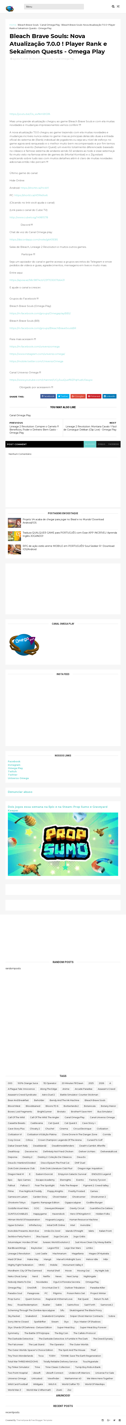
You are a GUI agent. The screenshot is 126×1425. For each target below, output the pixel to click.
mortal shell (53, 1271)
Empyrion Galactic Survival (72, 1174)
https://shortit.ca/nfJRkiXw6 (31, 195)
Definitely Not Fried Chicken (58, 1151)
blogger (89, 445)
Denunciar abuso (20, 792)
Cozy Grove (14, 1140)
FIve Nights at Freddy (30, 1191)
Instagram (14, 765)
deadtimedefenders (63, 1146)
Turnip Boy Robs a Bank (88, 1367)
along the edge (48, 1089)
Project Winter (98, 1293)
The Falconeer (15, 1344)
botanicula (89, 1106)
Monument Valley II (73, 1265)
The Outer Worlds (79, 1344)
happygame (40, 1214)
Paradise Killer (97, 1288)
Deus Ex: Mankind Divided (21, 1163)
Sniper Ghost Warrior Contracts (86, 1316)
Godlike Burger (94, 1202)
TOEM (52, 1356)
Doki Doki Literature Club (21, 1169)
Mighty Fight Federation (20, 1265)
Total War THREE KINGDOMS (23, 1362)
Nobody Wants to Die (19, 1282)
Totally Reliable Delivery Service (60, 1362)
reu (10, 1305)
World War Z (14, 1390)
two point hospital (18, 1373)
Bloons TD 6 (52, 1106)
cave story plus (16, 1129)
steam (55, 1322)
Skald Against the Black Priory (86, 1310)
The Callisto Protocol (84, 1333)
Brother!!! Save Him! (81, 1112)
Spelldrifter (40, 1322)
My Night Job (102, 1271)
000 (10, 1083)
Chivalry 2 (35, 1129)
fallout (11, 1185)
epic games (24, 1180)
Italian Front (105, 1231)
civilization (102, 1129)
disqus (101, 445)
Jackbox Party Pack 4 (19, 1237)
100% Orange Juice (28, 1083)
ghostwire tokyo (17, 1202)
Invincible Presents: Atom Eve (23, 1231)
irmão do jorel (52, 1231)
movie (68, 1271)
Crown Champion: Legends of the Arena (60, 1140)
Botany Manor (108, 1106)
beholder (39, 1100)
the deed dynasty (103, 1339)
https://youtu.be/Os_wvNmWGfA (30, 114)
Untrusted (37, 1379)
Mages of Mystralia (99, 1254)
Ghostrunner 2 (98, 1197)
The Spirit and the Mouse (71, 1350)
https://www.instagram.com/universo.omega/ (37, 354)
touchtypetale (90, 1362)
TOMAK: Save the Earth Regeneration (81, 1356)
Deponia (12, 1157)
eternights (65, 1180)
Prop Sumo (14, 1299)
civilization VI (15, 1134)
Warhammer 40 (73, 1379)
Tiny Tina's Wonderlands (20, 1356)
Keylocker (36, 1248)
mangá (47, 1259)
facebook (113, 445)
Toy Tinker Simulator (18, 1367)
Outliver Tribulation (75, 1288)
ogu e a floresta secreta (66, 1282)
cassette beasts (16, 1123)
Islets (91, 1231)
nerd (35, 1276)
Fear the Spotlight (45, 1185)
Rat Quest (83, 1299)
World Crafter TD (71, 1384)
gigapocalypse (73, 1202)
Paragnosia (33, 1293)
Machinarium (59, 1254)
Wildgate (38, 1384)
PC (46, 1293)
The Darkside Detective (20, 1339)
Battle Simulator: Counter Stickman (79, 1095)
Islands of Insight (74, 1231)
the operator (57, 1344)
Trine (37, 1367)
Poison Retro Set (76, 1293)
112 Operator (49, 1083)
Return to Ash (101, 1299)
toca (40, 1356)
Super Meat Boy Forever (93, 1327)
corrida (107, 1134)
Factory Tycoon (97, 1180)
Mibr (105, 1259)
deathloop (14, 1151)
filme (11, 1191)
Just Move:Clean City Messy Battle (93, 1242)
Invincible (85, 1225)
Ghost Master (60, 1197)
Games (94, 1191)
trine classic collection (57, 1367)
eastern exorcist (44, 1174)
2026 (101, 1083)
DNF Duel (80, 1163)
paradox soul (15, 1293)
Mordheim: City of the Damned (25, 1271)
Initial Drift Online (56, 1225)
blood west (14, 1106)
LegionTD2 (53, 1248)
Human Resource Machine (84, 1220)
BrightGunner (44, 1112)
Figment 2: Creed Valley (96, 1185)
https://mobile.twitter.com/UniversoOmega (36, 362)
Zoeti (59, 1390)
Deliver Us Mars (87, 1151)
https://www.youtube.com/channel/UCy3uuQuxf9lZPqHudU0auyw (51, 380)
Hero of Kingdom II (80, 1214)
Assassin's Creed (106, 1089)
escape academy (45, 1180)
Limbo (89, 1248)
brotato (61, 1112)
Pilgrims (57, 1293)
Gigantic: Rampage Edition (45, 1202)
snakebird (31, 1316)
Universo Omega (18, 778)
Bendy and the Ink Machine (64, 1100)
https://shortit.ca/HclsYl (35, 188)
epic (10, 1180)
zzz (69, 1390)
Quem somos (32, 1299)
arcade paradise (83, 1089)
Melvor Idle (92, 1259)
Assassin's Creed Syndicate (22, 1095)
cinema (64, 1129)
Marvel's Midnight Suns (69, 1259)
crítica (29, 1140)
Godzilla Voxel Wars (18, 1208)
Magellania (78, 1254)
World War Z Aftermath (38, 1390)
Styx (66, 1322)
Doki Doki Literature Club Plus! (56, 1169)
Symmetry (13, 1333)
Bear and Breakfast (18, 1100)
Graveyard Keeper (54, 1208)
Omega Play (15, 768)
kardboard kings (17, 1248)
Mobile (53, 1265)
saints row (73, 1305)
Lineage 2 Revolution (19, 1254)
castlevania (37, 1123)
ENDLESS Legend (101, 1174)
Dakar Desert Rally (18, 1146)
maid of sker (15, 1259)
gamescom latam (18, 1197)
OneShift (32, 1288)
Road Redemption (27, 1305)
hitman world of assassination (24, 1220)
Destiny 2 (27, 1157)
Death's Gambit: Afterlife (92, 1146)
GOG (36, 1208)
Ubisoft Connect (54, 1373)
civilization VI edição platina (41, 1134)
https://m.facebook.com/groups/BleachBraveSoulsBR (43, 328)
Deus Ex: (81, 1157)
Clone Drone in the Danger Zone (79, 1134)
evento (80, 1180)
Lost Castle (41, 1254)
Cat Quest (53, 1123)
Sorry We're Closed (18, 1322)
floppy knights (55, 1191)
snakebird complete (53, 1316)
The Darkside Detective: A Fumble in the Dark (63, 1339)
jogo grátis (79, 1237)
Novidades (42, 1282)
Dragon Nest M (16, 1174)
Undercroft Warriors (79, 1373)
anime (66, 1089)
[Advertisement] (63, 589)
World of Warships (95, 1384)
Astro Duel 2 (48, 1095)
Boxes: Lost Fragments (20, 1112)
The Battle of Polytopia (36, 1333)
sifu (62, 1310)
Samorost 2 (107, 1305)
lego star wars (72, 1248)
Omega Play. (15, 1288)
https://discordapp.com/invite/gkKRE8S (34, 240)
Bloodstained (33, 1106)
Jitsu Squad (42, 1237)
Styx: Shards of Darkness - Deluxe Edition (30, 1327)
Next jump (72, 1276)
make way (32, 1259)
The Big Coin (61, 1333)
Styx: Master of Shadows (87, 1322)
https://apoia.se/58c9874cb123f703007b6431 (37, 280)
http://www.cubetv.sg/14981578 (29, 217)
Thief (93, 1350)
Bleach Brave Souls (28, 24)
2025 (91, 1083)
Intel (72, 1225)
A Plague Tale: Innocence (21, 1089)
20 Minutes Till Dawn (72, 1083)
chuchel (49, 1129)
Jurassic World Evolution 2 (56, 1242)
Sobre (111, 1316)
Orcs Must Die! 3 (50, 1288)
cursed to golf (94, 1140)
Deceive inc (31, 1151)
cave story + (89, 1123)
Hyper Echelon (16, 1225)
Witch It (52, 1384)
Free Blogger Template (41, 1420)
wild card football (18, 1384)
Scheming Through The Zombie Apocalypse (31, 1310)
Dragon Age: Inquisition (90, 1169)
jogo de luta (61, 1237)
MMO (42, 1265)
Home (13, 24)
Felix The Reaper (69, 1185)
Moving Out (83, 1271)
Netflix (46, 1276)
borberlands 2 (71, 1106)
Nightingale (90, 1276)
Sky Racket (14, 1316)
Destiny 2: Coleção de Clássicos (55, 1157)
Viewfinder (53, 1379)
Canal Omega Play (50, 24)
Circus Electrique (82, 1129)
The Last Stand (36, 1344)
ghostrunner (78, 1197)
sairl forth (89, 1305)
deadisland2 (39, 1146)
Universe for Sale (104, 1373)
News (58, 1276)
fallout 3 (25, 1185)
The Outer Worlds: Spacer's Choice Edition (30, 1350)
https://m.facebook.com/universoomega (35, 347)
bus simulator (104, 1112)
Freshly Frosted (76, 1191)
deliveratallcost (109, 1151)
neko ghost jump (17, 1276)
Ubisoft (37, 1373)
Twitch (12, 772)
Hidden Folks (103, 1214)
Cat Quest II (70, 1123)
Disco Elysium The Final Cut (55, 1163)
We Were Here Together (100, 1379)
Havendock (58, 1214)
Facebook (14, 762)
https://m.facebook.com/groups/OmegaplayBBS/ (40, 313)
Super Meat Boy (66, 1327)
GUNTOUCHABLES (18, 1214)
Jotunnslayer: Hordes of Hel (22, 1242)
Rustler (46, 1305)
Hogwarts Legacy (54, 1220)
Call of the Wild (16, 1117)
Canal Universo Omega (102, 1117)
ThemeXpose (23, 1420)
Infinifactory (35, 1225)
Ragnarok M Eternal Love (59, 1299)
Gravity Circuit (77, 1208)
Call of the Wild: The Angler (44, 1117)
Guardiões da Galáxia (101, 1208)
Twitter (13, 775)
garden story (40, 1197)
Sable (59, 1305)
